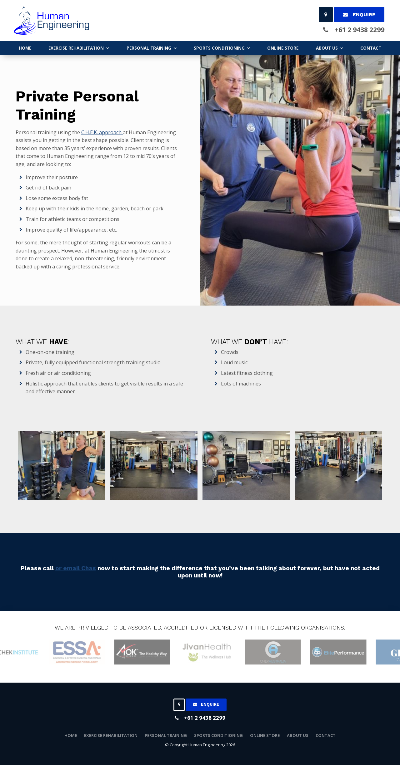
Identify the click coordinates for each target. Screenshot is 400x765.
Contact (370, 48)
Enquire (364, 14)
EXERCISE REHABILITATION (76, 48)
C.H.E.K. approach (102, 132)
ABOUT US (327, 48)
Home (25, 48)
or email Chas (75, 568)
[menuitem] (70, 735)
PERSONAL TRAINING (149, 48)
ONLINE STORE (282, 48)
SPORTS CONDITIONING (219, 48)
